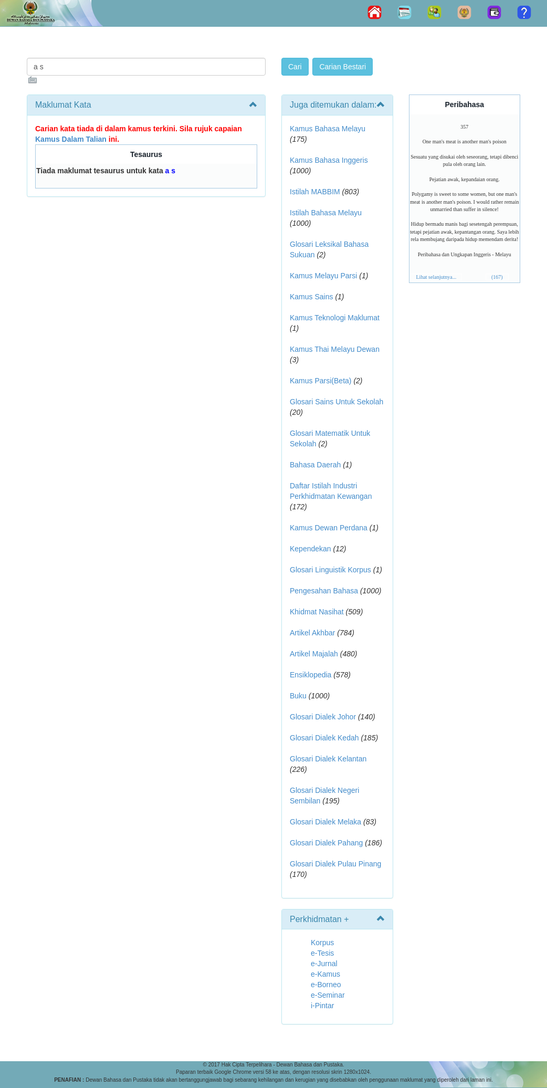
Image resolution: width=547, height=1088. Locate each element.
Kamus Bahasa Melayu (327, 128)
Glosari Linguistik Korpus (330, 570)
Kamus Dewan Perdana (328, 528)
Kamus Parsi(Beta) (320, 380)
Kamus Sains (311, 296)
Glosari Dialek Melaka (325, 822)
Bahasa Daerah (315, 465)
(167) (497, 277)
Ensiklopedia (310, 675)
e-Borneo (326, 984)
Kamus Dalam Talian (71, 139)
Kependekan (310, 549)
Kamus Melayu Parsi (323, 275)
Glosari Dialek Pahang (326, 843)
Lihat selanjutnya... (436, 277)
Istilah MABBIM (315, 191)
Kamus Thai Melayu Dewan (335, 349)
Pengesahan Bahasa (324, 591)
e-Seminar (328, 995)
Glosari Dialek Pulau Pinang (335, 864)
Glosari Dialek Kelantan (328, 759)
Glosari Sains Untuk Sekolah (336, 401)
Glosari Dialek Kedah (324, 738)
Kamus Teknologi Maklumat (335, 317)
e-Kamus (325, 974)
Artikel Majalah (314, 654)
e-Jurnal (324, 963)
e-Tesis (322, 953)
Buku (298, 696)
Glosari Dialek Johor (323, 717)
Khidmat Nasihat (317, 612)
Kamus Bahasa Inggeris (329, 160)
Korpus (322, 942)
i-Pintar (322, 1005)
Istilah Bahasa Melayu (326, 212)
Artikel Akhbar (312, 633)
